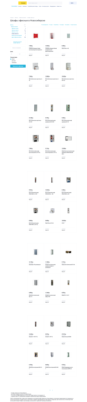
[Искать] (60, 3)
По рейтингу (56, 24)
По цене (51, 24)
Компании (25, 6)
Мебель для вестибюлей (19, 35)
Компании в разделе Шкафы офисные (17, 42)
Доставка (14, 60)
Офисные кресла (19, 30)
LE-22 (63, 223)
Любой (13, 59)
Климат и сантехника (59, 6)
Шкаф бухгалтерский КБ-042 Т (51, 368)
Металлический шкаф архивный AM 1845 (50, 121)
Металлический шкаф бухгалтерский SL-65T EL (34, 152)
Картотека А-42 (65, 48)
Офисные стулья (19, 28)
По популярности (44, 24)
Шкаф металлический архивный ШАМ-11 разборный (50, 266)
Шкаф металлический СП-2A (68, 264)
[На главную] (14, 3)
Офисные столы (19, 31)
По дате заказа (74, 24)
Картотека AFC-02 (49, 223)
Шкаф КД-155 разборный (34, 264)
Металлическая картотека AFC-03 (68, 79)
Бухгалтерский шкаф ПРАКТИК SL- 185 (50, 193)
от (11, 53)
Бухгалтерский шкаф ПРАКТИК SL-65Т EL (33, 224)
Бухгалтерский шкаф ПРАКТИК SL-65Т (66, 193)
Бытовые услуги (45, 6)
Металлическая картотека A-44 (52, 79)
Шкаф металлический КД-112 (34, 296)
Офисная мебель (22, 17)
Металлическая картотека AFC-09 (35, 121)
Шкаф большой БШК (66, 336)
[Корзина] (67, 3)
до (19, 53)
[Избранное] (64, 3)
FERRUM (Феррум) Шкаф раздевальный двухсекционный (51, 50)
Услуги (40, 6)
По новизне (67, 24)
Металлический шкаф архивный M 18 (67, 121)
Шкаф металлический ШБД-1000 (50, 296)
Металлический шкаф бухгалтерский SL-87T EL (51, 152)
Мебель (16, 17)
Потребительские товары (33, 6)
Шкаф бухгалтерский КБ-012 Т (35, 368)
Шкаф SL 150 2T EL (33, 336)
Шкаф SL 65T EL (49, 336)
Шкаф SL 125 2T (65, 295)
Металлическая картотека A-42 (35, 79)
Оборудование (53, 6)
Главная (12, 17)
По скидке (62, 24)
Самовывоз (14, 62)
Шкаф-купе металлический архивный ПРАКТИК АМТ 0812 (68, 153)
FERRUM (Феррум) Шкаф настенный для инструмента (35, 49)
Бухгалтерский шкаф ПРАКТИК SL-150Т (33, 193)
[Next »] (58, 390)
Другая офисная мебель (19, 37)
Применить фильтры (18, 66)
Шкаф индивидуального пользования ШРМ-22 (67, 368)
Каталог (20, 6)
